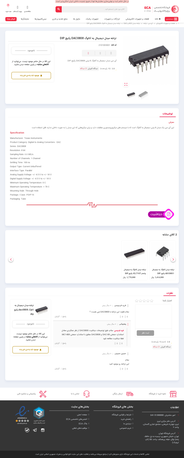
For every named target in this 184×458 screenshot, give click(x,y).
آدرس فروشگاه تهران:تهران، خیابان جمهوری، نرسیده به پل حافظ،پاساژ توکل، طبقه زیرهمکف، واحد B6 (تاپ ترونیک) (161, 438)
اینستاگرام (43, 430)
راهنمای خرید (126, 419)
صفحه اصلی (82, 415)
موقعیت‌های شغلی (79, 428)
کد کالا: (113, 45)
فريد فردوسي (119, 330)
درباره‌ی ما (127, 423)
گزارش (57, 316)
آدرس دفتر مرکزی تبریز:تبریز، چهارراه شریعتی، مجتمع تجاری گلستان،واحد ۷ (161, 424)
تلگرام (35, 430)
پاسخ (64, 316)
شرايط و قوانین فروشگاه (121, 415)
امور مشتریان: (164, 415)
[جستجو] (91, 9)
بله (27, 430)
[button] (173, 259)
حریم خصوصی (125, 428)
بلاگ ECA (83, 423)
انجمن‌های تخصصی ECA (76, 419)
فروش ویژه (11, 18)
